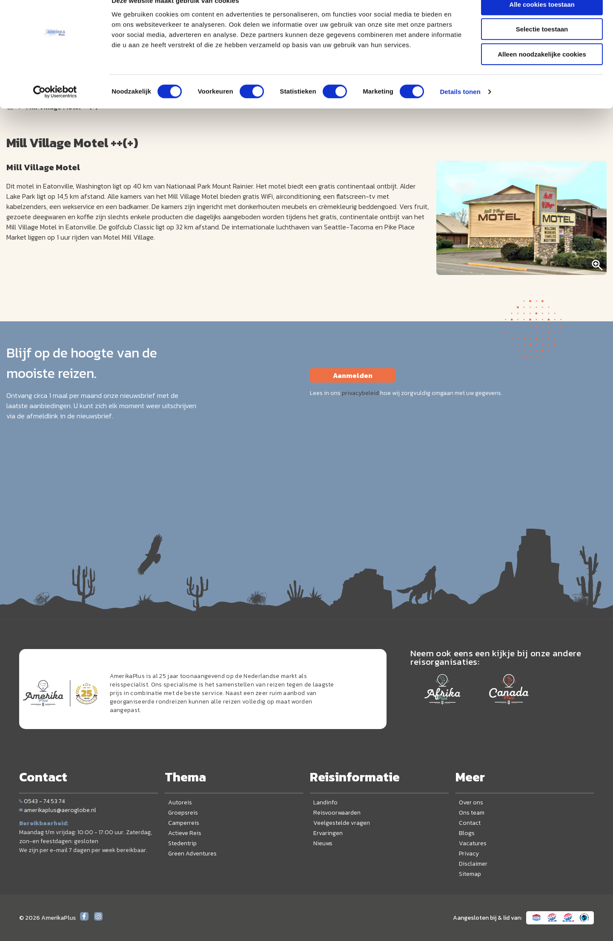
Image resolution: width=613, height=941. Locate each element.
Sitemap (470, 873)
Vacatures (473, 843)
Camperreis (183, 822)
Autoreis (180, 802)
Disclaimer (473, 863)
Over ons (471, 802)
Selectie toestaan (542, 46)
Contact (470, 822)
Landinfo (325, 802)
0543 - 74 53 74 (42, 801)
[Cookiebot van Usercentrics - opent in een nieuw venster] (55, 108)
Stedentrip (182, 843)
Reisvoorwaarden (337, 812)
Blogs (467, 833)
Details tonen (460, 108)
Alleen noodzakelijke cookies (542, 70)
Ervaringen (328, 833)
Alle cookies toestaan (541, 21)
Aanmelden (352, 375)
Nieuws (322, 843)
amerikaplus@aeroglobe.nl (57, 810)
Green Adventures (192, 853)
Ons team (471, 812)
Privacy (469, 853)
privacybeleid (360, 393)
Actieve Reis (184, 833)
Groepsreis (183, 812)
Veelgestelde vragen (341, 822)
